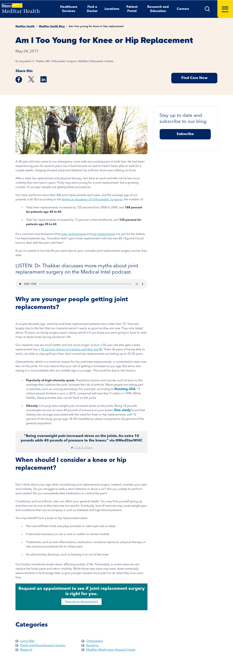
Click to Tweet (83, 447)
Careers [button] (183, 9)
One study (122, 410)
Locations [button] (111, 9)
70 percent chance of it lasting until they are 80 (71, 349)
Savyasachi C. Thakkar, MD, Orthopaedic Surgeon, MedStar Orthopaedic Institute (66, 61)
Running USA (124, 389)
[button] (207, 9)
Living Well (27, 641)
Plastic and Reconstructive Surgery (43, 645)
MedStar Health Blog (52, 26)
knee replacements (73, 234)
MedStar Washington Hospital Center (111, 649)
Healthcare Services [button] (68, 9)
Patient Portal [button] (132, 9)
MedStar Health (25, 26)
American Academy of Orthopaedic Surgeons (92, 199)
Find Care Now (194, 78)
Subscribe (185, 134)
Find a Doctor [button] (92, 9)
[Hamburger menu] (225, 9)
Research (26, 649)
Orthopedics (94, 641)
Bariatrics (92, 645)
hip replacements (103, 234)
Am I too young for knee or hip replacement (96, 26)
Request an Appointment (81, 601)
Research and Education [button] (158, 9)
